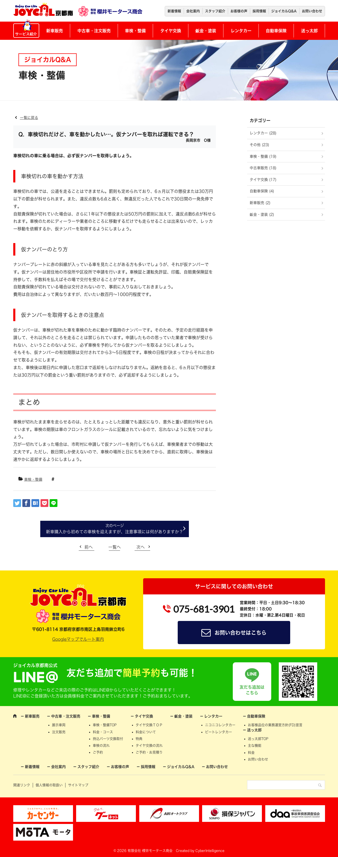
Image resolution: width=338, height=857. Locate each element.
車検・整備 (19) (263, 156)
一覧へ (114, 547)
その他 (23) (259, 145)
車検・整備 (135, 31)
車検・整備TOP (105, 725)
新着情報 (174, 11)
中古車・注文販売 (94, 31)
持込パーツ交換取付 (108, 738)
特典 (139, 738)
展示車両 (58, 725)
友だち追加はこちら (252, 690)
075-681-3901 (204, 609)
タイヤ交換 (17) (263, 179)
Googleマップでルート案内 (78, 639)
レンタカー (241, 31)
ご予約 (98, 752)
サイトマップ (78, 785)
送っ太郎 (309, 31)
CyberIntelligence (209, 850)
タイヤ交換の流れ (149, 745)
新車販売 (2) (260, 203)
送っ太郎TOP (258, 738)
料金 (251, 752)
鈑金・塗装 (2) (262, 214)
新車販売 (54, 31)
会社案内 (193, 11)
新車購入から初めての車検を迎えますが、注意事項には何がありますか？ (114, 532)
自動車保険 (276, 31)
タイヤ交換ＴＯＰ (149, 725)
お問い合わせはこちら (241, 632)
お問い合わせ (312, 11)
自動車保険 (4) (262, 191)
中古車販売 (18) (263, 168)
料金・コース (103, 732)
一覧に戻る (29, 117)
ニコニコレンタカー (220, 725)
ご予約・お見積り (149, 752)
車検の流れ (101, 745)
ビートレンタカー (218, 732)
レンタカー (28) (263, 133)
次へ (140, 547)
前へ (88, 547)
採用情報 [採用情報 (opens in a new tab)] (259, 11)
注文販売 (58, 732)
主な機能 (254, 745)
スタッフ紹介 (215, 11)
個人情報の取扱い (49, 785)
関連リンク (21, 785)
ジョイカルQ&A (284, 11)
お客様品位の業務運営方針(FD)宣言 (275, 725)
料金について (146, 732)
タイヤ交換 (170, 31)
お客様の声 (238, 11)
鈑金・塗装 (205, 31)
